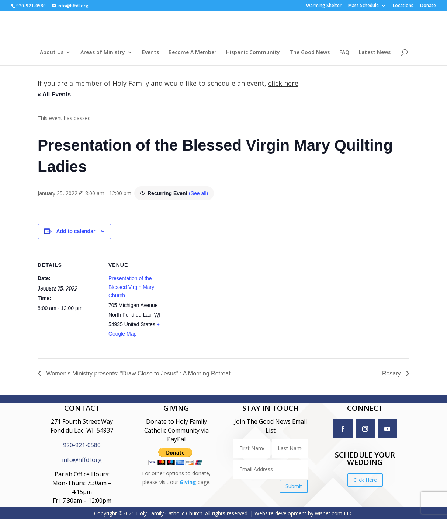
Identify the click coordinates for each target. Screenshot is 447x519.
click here (283, 83)
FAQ (344, 53)
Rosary (392, 373)
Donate (428, 5)
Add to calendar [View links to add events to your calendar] (76, 231)
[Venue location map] (218, 301)
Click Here (365, 479)
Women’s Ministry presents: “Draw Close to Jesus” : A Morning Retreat (138, 373)
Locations (403, 5)
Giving (188, 482)
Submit (293, 486)
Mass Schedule (363, 5)
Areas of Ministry (102, 53)
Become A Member (192, 53)
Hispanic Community (253, 53)
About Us (51, 53)
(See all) (198, 193)
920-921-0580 (82, 445)
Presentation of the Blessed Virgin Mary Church (131, 287)
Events (150, 53)
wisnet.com (328, 513)
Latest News (375, 53)
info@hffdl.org (82, 460)
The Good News (310, 53)
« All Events (54, 94)
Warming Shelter (324, 5)
